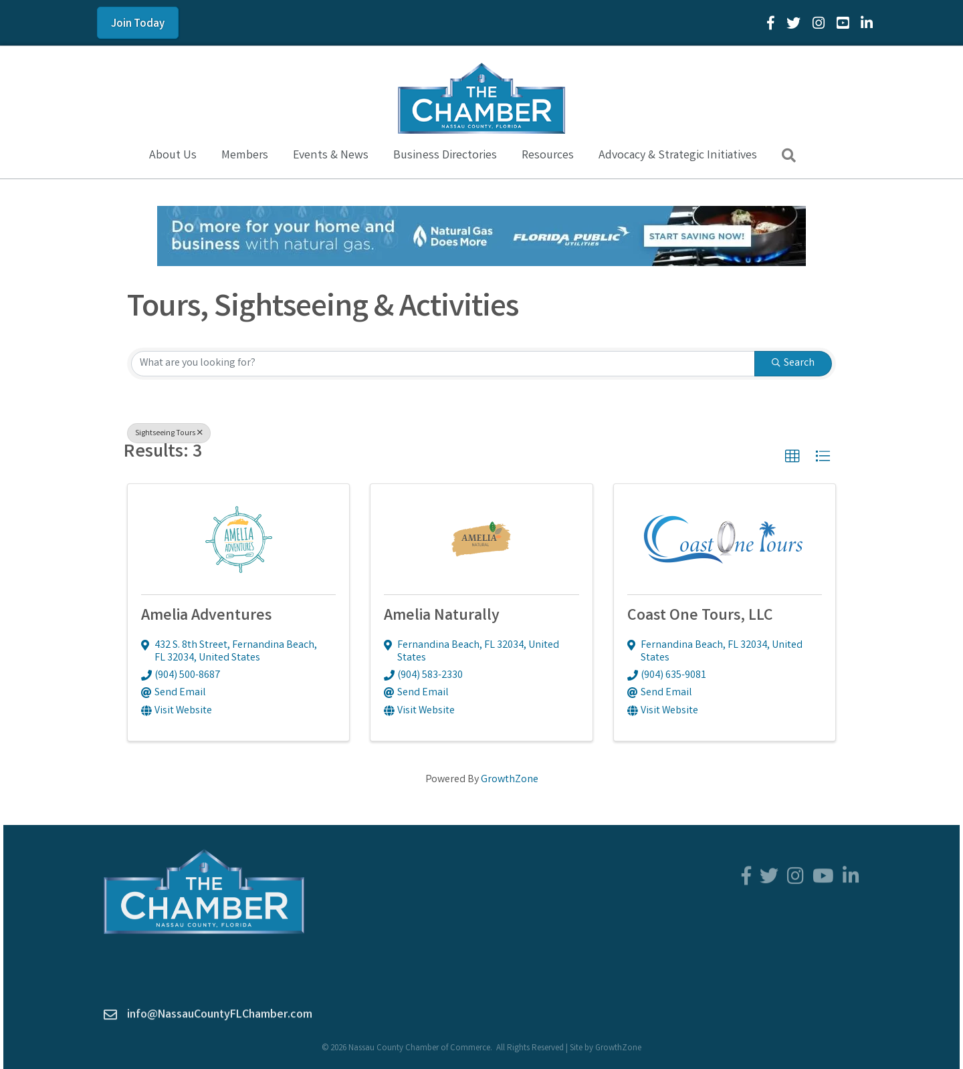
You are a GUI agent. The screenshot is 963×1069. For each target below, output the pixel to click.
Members (244, 155)
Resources (548, 155)
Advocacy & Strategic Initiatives (678, 155)
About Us (173, 155)
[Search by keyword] (443, 363)
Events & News (330, 155)
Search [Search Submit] (793, 363)
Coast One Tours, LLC (700, 616)
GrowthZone (509, 780)
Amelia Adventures (206, 616)
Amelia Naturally (442, 616)
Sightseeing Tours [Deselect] (169, 433)
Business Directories (445, 155)
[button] (792, 456)
